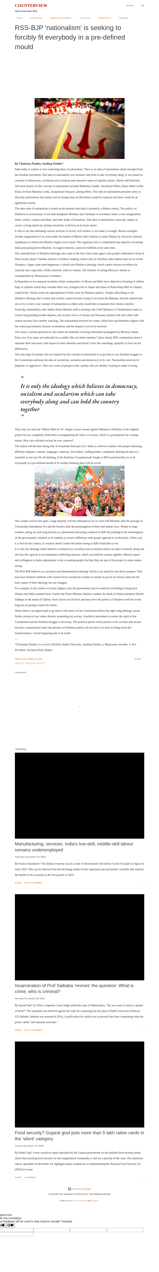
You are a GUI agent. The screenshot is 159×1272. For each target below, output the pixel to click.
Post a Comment (33, 883)
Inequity (20, 663)
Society (41, 663)
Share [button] (137, 659)
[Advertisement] (79, 74)
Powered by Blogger (79, 1189)
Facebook (83, 1200)
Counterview (31, 5)
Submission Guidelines (59, 18)
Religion (31, 663)
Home (18, 18)
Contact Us (83, 18)
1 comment (30, 1177)
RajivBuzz (122, 18)
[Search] (130, 5)
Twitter (75, 1200)
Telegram (95, 1200)
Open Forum (34, 18)
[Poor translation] (10, 1225)
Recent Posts (103, 18)
